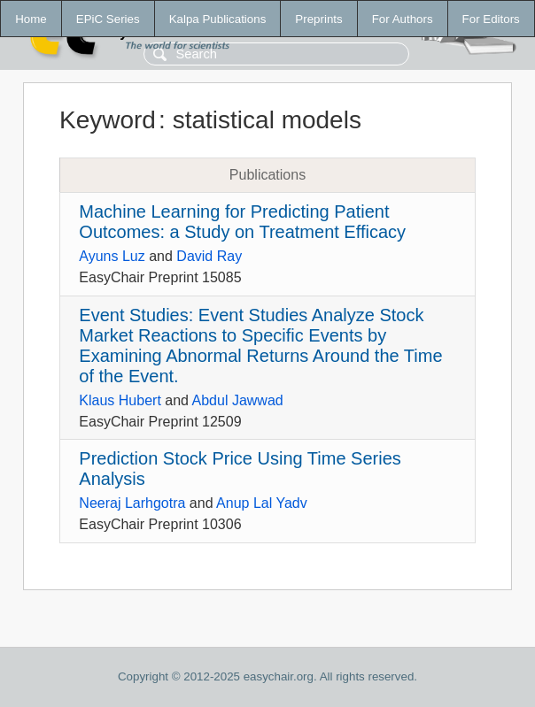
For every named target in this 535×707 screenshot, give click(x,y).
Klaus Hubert (120, 400)
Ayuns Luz (111, 256)
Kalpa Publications (218, 19)
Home (31, 19)
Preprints (318, 19)
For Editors (491, 19)
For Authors (402, 19)
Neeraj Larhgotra (132, 503)
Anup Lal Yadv (261, 503)
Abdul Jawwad (237, 400)
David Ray (209, 256)
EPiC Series (108, 19)
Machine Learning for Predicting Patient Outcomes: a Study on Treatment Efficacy (242, 222)
